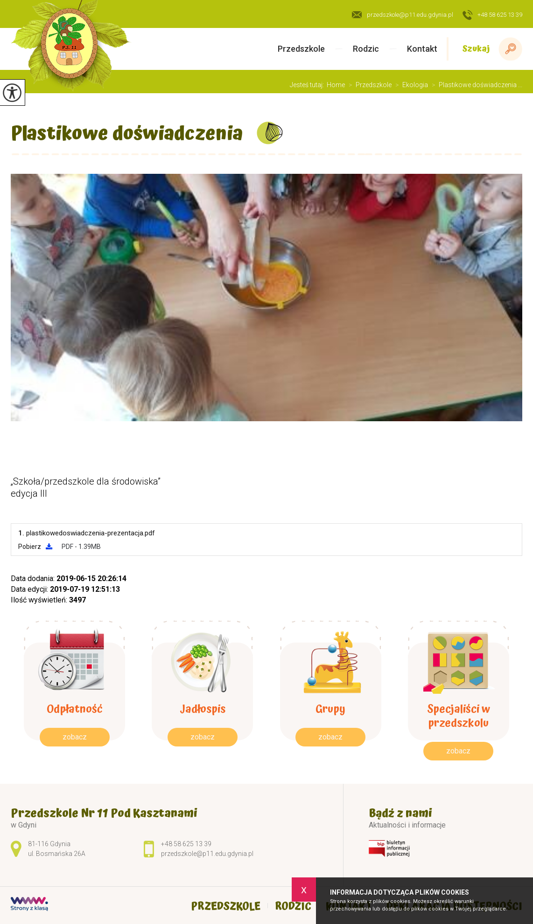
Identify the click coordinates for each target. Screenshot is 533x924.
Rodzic (366, 49)
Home (336, 85)
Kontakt (422, 49)
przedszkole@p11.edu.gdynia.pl (402, 14)
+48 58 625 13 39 (492, 15)
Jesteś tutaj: (308, 85)
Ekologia (410, 85)
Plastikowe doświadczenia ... (475, 85)
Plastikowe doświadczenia (127, 134)
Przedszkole (301, 49)
